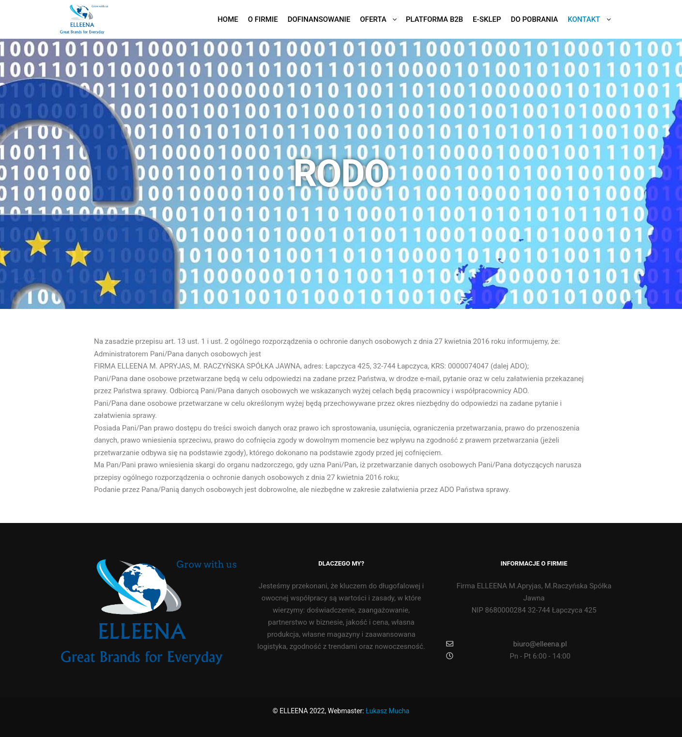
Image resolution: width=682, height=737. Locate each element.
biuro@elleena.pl (506, 644)
